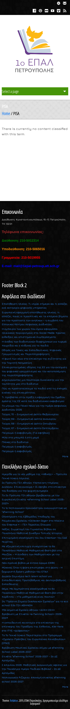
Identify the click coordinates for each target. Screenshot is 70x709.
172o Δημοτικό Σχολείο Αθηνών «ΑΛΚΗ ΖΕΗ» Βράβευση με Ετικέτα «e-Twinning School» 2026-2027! (32, 613)
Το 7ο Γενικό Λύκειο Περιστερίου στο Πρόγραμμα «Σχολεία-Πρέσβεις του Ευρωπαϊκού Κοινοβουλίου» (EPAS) (34, 639)
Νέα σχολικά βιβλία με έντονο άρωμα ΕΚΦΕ (28, 562)
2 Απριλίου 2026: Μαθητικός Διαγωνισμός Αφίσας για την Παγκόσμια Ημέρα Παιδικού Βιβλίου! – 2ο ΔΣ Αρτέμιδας (34, 668)
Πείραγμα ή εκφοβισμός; (17, 446)
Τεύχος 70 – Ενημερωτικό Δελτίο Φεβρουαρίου (30, 414)
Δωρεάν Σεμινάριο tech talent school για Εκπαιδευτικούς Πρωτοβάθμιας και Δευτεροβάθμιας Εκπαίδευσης (34, 580)
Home (6, 113)
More (65, 456)
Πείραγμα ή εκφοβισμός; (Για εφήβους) (26, 432)
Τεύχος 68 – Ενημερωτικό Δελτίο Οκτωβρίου (29, 423)
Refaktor (14, 701)
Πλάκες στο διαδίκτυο (15, 442)
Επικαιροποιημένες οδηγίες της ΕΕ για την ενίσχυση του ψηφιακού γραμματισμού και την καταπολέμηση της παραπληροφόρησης (34, 371)
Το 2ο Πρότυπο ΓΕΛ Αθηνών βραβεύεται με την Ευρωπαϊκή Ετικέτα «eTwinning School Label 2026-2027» (33, 499)
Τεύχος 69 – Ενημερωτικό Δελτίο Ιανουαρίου (29, 418)
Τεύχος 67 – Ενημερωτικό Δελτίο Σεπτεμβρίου (30, 428)
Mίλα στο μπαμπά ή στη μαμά (20, 437)
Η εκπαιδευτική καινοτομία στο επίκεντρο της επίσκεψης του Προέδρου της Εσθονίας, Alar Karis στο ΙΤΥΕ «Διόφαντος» (32, 626)
